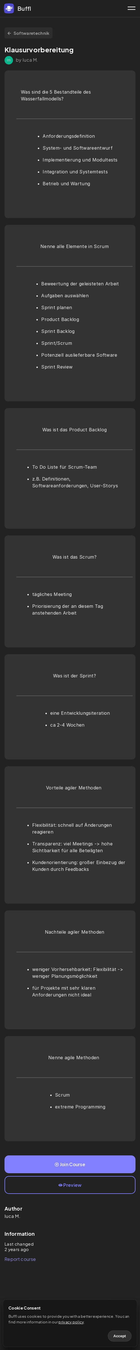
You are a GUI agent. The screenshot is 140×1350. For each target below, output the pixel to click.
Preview (70, 1185)
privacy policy (71, 1322)
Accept (119, 1336)
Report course (20, 1259)
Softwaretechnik (28, 33)
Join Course (70, 1164)
